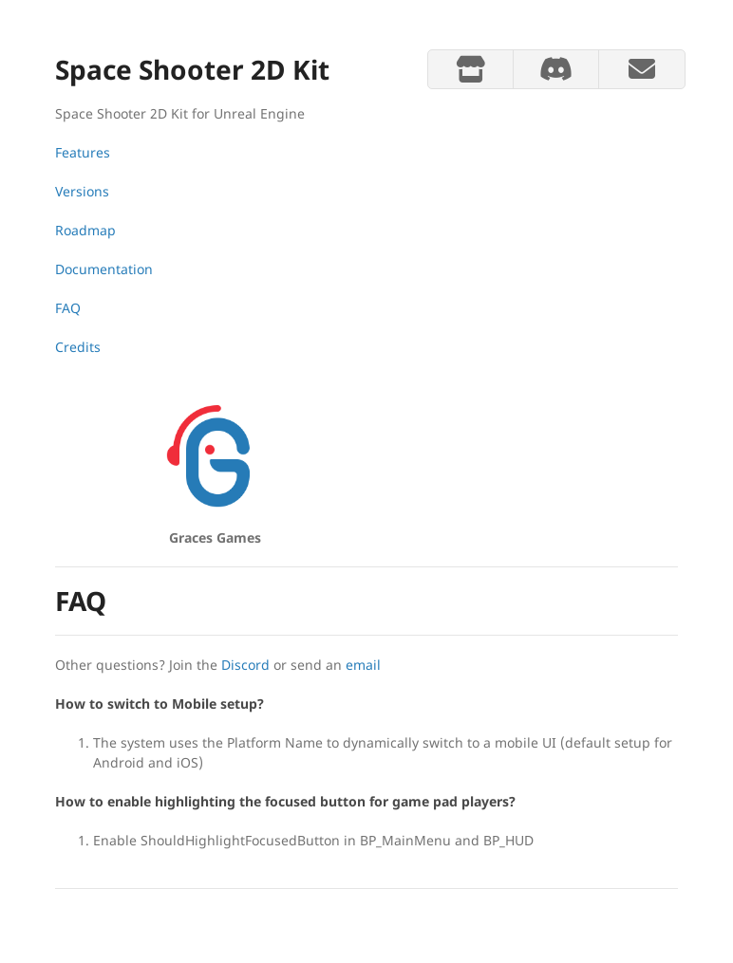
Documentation (104, 269)
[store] (470, 69)
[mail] (641, 69)
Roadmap (85, 230)
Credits (78, 347)
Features (82, 152)
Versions (82, 191)
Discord (245, 665)
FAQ (68, 308)
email (363, 665)
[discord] (556, 69)
